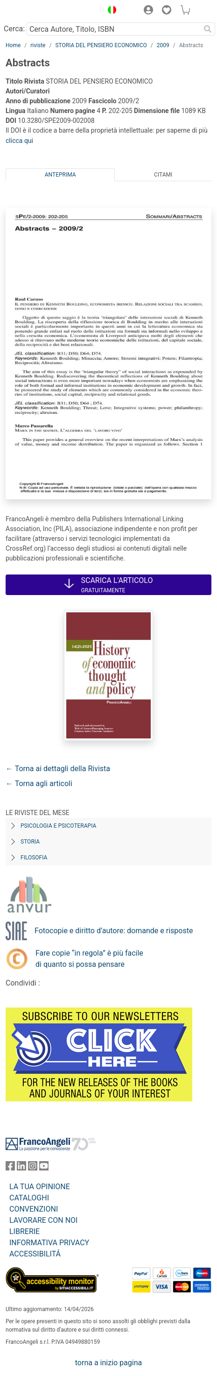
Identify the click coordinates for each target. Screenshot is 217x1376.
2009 (163, 45)
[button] (109, 11)
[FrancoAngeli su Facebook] (10, 1167)
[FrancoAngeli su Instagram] (32, 1167)
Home (13, 45)
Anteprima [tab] (60, 174)
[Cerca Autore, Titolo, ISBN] (113, 28)
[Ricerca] (207, 28)
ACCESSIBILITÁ (35, 1253)
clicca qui (19, 140)
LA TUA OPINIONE (39, 1186)
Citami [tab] (163, 174)
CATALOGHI (29, 1197)
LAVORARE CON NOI (43, 1220)
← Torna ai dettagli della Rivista (58, 768)
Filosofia (34, 857)
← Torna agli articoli (39, 783)
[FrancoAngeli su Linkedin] (21, 1167)
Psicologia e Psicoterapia (58, 826)
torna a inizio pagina (108, 1362)
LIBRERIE (24, 1231)
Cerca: (14, 28)
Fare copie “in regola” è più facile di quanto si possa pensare (89, 959)
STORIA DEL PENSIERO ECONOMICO (101, 45)
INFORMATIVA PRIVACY (49, 1242)
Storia (30, 841)
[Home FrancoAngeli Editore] (37, 11)
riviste (37, 45)
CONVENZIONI (33, 1209)
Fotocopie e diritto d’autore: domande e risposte (114, 930)
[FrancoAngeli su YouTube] (44, 1167)
